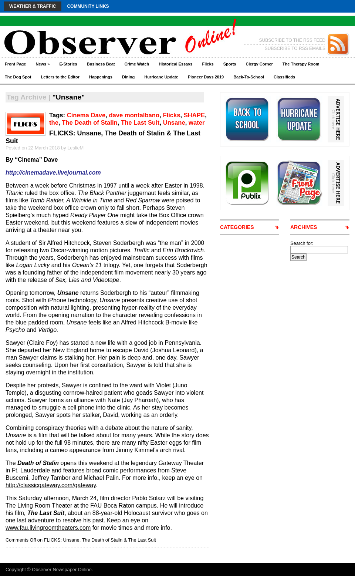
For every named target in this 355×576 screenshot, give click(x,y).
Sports (229, 64)
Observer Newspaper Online (61, 569)
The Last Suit (140, 122)
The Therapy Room (301, 64)
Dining (128, 77)
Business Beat (101, 64)
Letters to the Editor (60, 77)
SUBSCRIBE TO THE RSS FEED (292, 40)
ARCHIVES (303, 227)
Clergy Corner (259, 64)
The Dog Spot (18, 77)
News (43, 64)
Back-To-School (248, 77)
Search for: (302, 243)
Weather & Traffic (32, 6)
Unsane (174, 122)
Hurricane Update (161, 77)
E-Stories (68, 64)
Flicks (207, 64)
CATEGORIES (237, 227)
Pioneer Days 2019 (206, 77)
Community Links (88, 6)
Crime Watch (137, 64)
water (196, 122)
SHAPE (194, 115)
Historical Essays (175, 64)
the (53, 122)
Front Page (15, 64)
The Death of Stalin (90, 122)
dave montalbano (134, 115)
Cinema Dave (86, 115)
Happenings (100, 77)
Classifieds (284, 77)
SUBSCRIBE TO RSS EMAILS (295, 48)
